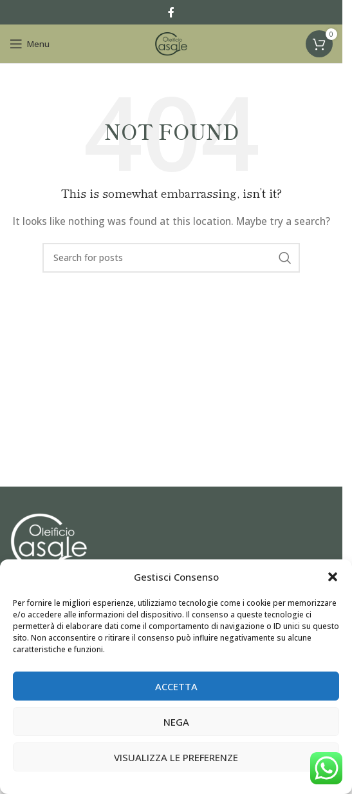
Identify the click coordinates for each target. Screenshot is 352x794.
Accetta (176, 686)
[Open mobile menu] (29, 44)
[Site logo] (171, 43)
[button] (332, 576)
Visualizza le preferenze (176, 757)
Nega (176, 721)
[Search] (171, 258)
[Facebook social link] (171, 12)
